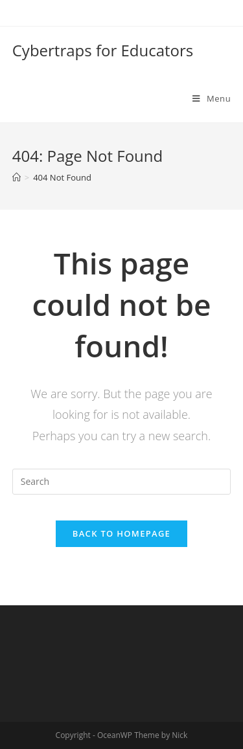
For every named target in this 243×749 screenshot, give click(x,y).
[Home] (16, 177)
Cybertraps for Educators (103, 50)
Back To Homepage (121, 533)
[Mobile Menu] (211, 98)
